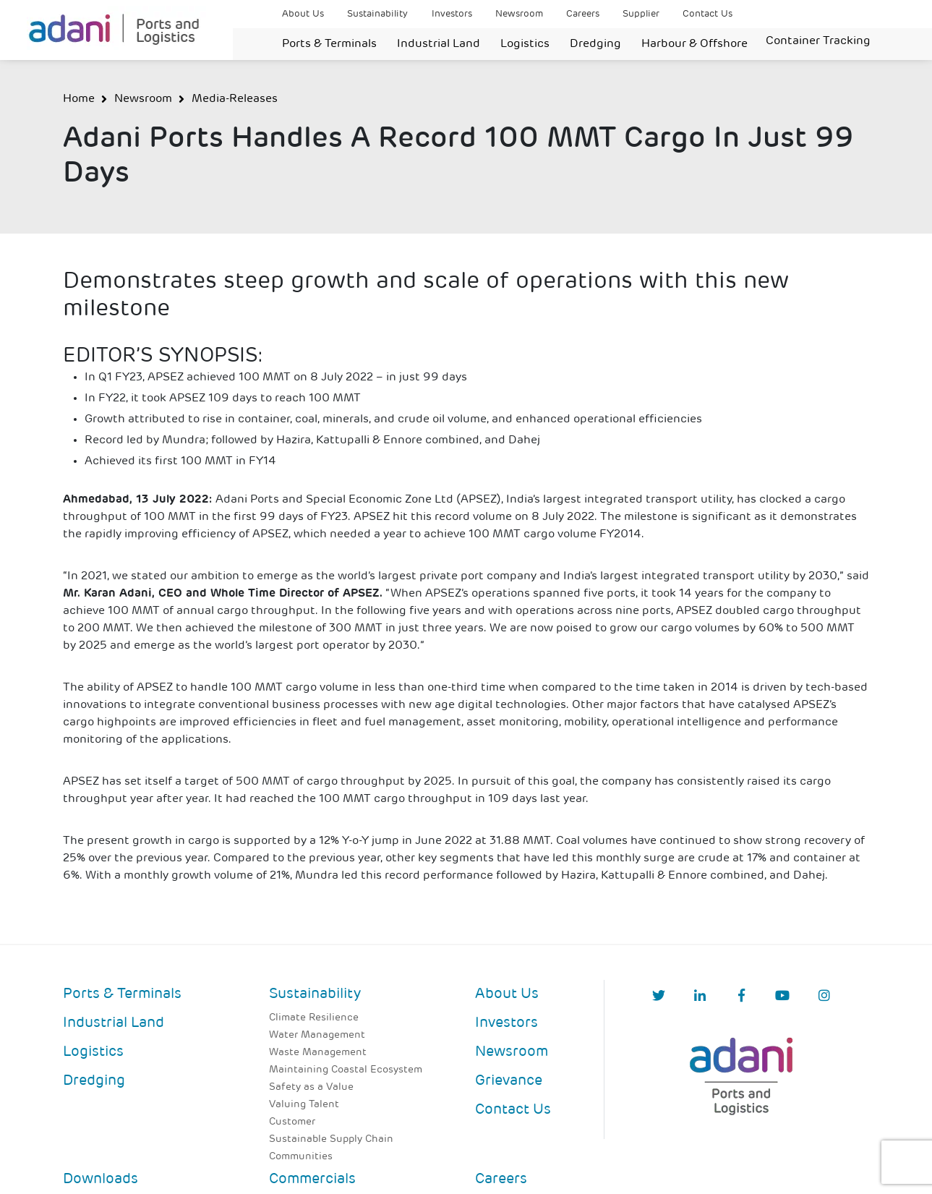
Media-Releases (235, 99)
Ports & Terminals (329, 44)
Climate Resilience (314, 1017)
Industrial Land (438, 44)
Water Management (317, 1035)
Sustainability (377, 14)
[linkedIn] (700, 996)
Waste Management (318, 1052)
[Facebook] (741, 996)
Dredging (595, 44)
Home (79, 99)
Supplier (641, 14)
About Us (303, 14)
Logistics (525, 44)
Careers (582, 14)
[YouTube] (782, 996)
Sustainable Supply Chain (331, 1139)
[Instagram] (824, 996)
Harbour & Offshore (694, 44)
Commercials (312, 1179)
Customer (292, 1122)
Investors (452, 14)
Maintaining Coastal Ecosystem (345, 1070)
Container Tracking (818, 41)
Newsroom (519, 14)
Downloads (100, 1179)
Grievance (508, 1081)
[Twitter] (659, 996)
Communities (301, 1156)
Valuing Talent (304, 1104)
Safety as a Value (311, 1087)
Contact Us (707, 14)
